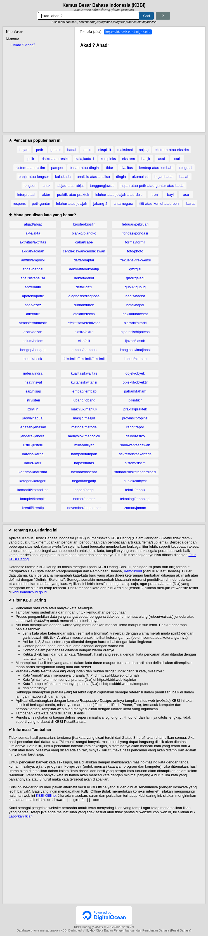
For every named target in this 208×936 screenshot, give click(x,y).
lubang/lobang (84, 400)
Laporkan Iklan (20, 817)
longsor (30, 186)
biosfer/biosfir (84, 224)
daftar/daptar (84, 260)
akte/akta (32, 233)
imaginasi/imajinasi (135, 350)
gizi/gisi (135, 269)
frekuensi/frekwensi (135, 260)
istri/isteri (33, 400)
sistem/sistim (135, 463)
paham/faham (135, 391)
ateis (87, 150)
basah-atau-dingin (84, 168)
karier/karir (32, 463)
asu (186, 194)
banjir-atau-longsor (34, 177)
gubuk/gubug (135, 287)
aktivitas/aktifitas (33, 242)
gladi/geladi (135, 278)
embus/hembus (84, 350)
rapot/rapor (135, 427)
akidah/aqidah (33, 251)
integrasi (185, 168)
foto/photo (135, 251)
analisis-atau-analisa (93, 177)
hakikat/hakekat (135, 314)
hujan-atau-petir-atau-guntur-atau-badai (153, 186)
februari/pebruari (135, 224)
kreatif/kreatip (33, 508)
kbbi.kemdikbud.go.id (30, 592)
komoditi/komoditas (32, 490)
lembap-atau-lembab (155, 168)
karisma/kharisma (33, 472)
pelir (30, 159)
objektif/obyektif (135, 382)
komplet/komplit (32, 499)
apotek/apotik (33, 296)
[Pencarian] (88, 16)
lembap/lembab (84, 391)
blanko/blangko (84, 233)
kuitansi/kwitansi (84, 382)
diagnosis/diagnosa (84, 296)
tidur (109, 168)
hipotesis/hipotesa (135, 332)
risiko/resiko (135, 436)
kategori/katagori (32, 481)
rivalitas (126, 168)
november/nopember (84, 508)
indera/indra (32, 373)
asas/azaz (33, 305)
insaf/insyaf (33, 382)
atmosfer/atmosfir (33, 323)
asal (161, 159)
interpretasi (26, 194)
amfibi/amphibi (33, 260)
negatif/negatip (84, 481)
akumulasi (140, 177)
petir (39, 150)
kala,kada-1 (84, 159)
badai (71, 150)
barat (190, 203)
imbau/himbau (135, 359)
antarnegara (123, 203)
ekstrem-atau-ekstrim (172, 150)
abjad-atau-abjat (70, 186)
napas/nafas (84, 463)
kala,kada (63, 177)
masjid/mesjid (84, 418)
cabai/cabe (84, 242)
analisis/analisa (32, 278)
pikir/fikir (135, 400)
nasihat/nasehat (84, 472)
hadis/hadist (135, 296)
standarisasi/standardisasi (135, 472)
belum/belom (32, 341)
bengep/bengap (32, 350)
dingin (121, 177)
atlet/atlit (32, 314)
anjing (144, 150)
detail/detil (84, 287)
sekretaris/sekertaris (135, 454)
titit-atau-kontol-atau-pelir (159, 203)
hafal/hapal (135, 305)
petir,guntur (41, 203)
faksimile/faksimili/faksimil (84, 359)
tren (155, 194)
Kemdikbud (133, 571)
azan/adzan (32, 332)
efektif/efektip (84, 314)
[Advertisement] (139, 87)
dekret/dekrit (84, 278)
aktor (46, 194)
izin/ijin (32, 409)
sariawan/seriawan (135, 445)
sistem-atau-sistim (30, 168)
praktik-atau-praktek (73, 194)
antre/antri (33, 287)
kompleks (108, 159)
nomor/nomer (84, 499)
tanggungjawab (102, 186)
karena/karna (33, 454)
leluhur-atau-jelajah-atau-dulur (119, 194)
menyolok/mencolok (84, 436)
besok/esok (33, 359)
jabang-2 (100, 203)
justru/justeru (32, 445)
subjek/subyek (135, 481)
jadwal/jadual (32, 418)
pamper (57, 168)
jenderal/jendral (32, 436)
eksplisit (104, 150)
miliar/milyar (84, 445)
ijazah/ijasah (135, 341)
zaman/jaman (135, 508)
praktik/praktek (135, 409)
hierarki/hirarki (135, 323)
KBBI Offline (46, 796)
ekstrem (128, 159)
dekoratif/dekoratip (84, 269)
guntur (56, 150)
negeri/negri (84, 490)
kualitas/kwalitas (84, 373)
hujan (24, 150)
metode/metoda (83, 427)
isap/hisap (33, 391)
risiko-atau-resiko (55, 159)
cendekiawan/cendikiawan (84, 251)
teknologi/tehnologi (135, 499)
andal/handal (32, 269)
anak (46, 186)
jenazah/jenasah (33, 427)
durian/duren (84, 305)
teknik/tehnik (135, 490)
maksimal (125, 150)
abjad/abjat (33, 224)
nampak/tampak (84, 454)
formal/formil (135, 242)
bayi (170, 194)
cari (177, 159)
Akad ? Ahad (24, 45)
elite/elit (84, 341)
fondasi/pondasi (135, 233)
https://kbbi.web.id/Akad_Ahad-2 (127, 32)
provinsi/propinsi (135, 418)
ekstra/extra (84, 332)
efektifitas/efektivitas (84, 323)
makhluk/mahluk (84, 409)
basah (184, 177)
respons (19, 203)
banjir (145, 159)
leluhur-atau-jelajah (71, 203)
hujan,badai (164, 177)
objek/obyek (135, 373)
